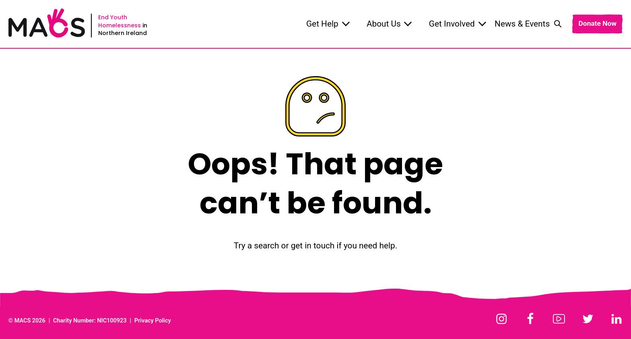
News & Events (522, 24)
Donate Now (597, 24)
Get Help (328, 24)
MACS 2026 (29, 320)
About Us (389, 24)
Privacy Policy (152, 320)
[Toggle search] (558, 24)
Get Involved (457, 24)
